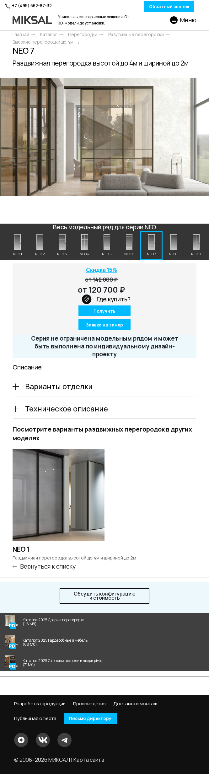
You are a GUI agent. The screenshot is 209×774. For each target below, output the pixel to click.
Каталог (48, 34)
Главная (21, 34)
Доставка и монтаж (135, 703)
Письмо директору (93, 718)
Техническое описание (66, 410)
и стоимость (105, 596)
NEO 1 (21, 550)
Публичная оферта (35, 718)
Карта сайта (88, 759)
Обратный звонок (158, 6)
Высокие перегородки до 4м (43, 42)
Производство (89, 703)
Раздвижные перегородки (136, 34)
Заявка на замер (104, 325)
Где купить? (106, 300)
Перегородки (82, 34)
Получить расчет (104, 313)
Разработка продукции (40, 703)
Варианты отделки (59, 387)
